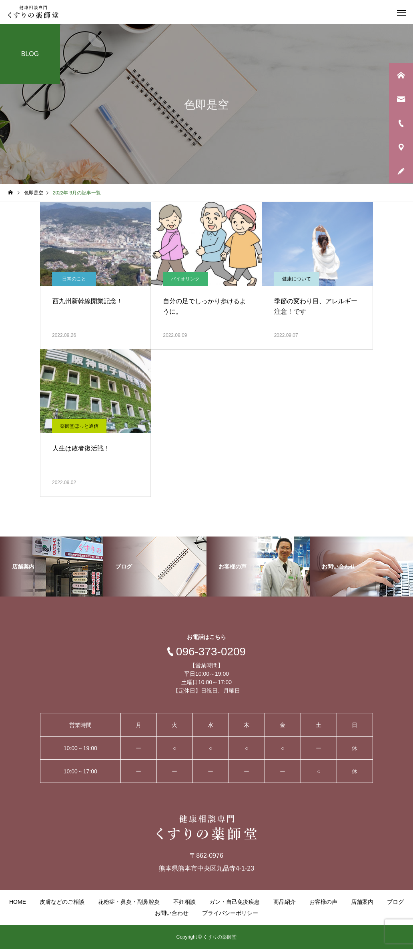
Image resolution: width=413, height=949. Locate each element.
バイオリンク (185, 279)
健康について (296, 279)
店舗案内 (362, 902)
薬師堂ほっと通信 (79, 426)
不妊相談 (184, 902)
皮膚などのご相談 (62, 902)
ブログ (395, 902)
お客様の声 (323, 902)
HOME (17, 902)
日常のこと (74, 279)
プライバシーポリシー (230, 913)
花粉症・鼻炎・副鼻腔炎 (129, 902)
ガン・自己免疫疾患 (234, 902)
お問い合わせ (171, 913)
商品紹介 (284, 902)
